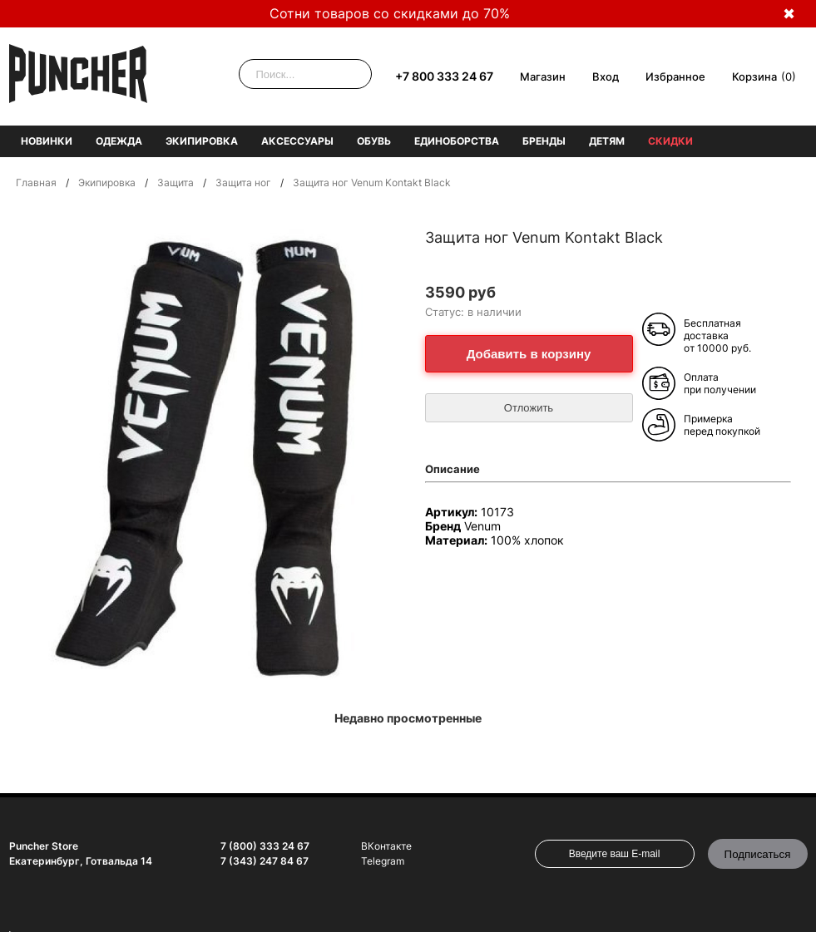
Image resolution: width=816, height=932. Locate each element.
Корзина (754, 76)
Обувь (374, 141)
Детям (607, 141)
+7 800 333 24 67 (444, 76)
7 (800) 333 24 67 (264, 846)
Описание (452, 469)
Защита (175, 182)
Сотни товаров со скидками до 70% (390, 13)
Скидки (670, 141)
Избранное (675, 76)
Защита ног (243, 182)
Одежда (119, 141)
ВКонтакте (386, 846)
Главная (36, 182)
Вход (605, 76)
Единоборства (456, 141)
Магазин (543, 76)
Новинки (46, 141)
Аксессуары (297, 141)
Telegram (382, 861)
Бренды (544, 141)
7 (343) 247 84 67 (264, 861)
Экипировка (202, 141)
